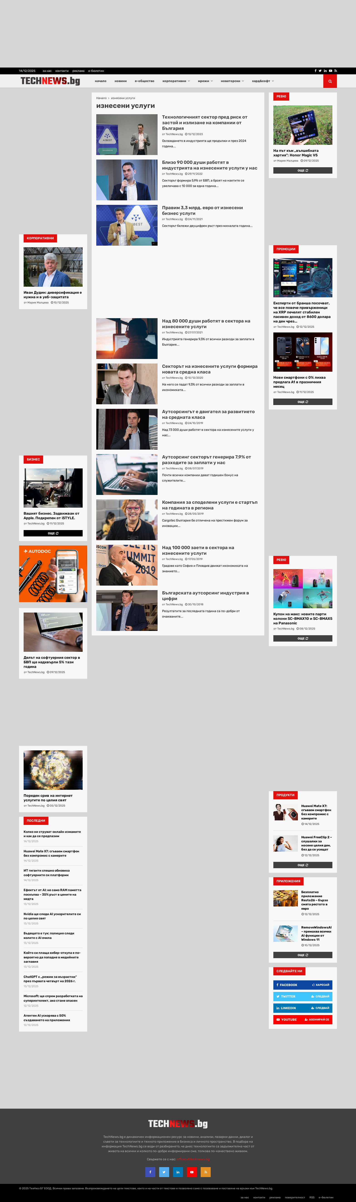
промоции (286, 249)
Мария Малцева (38, 302)
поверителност (295, 1197)
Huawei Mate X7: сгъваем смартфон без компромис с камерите (316, 812)
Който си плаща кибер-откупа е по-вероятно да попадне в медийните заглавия (52, 957)
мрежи (203, 81)
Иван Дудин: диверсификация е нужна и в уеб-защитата (53, 294)
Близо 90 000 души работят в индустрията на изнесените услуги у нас (209, 165)
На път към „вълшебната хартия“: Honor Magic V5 (296, 152)
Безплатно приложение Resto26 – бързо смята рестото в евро (314, 900)
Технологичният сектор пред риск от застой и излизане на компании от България (204, 122)
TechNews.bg (174, 134)
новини (121, 81)
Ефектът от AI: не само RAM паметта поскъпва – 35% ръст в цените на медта (52, 894)
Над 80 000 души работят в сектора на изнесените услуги (206, 323)
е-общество (144, 81)
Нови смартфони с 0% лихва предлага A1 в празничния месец (299, 382)
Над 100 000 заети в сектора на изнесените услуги (198, 550)
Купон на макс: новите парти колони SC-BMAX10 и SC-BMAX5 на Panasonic (302, 618)
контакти (62, 71)
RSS (311, 1197)
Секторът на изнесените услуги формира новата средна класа (210, 369)
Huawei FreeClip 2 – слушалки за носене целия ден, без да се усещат (316, 843)
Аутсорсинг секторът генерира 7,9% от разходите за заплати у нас (206, 459)
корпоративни (174, 81)
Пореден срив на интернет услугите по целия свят (48, 797)
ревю (281, 96)
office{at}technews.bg (193, 1159)
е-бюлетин (96, 71)
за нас (47, 71)
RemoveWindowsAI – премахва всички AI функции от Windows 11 (316, 934)
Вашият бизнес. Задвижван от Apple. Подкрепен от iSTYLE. (51, 515)
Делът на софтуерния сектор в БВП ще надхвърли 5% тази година (52, 662)
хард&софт (261, 81)
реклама (78, 71)
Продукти (285, 795)
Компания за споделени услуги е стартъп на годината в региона (209, 505)
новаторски (230, 81)
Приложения (288, 881)
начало (100, 81)
